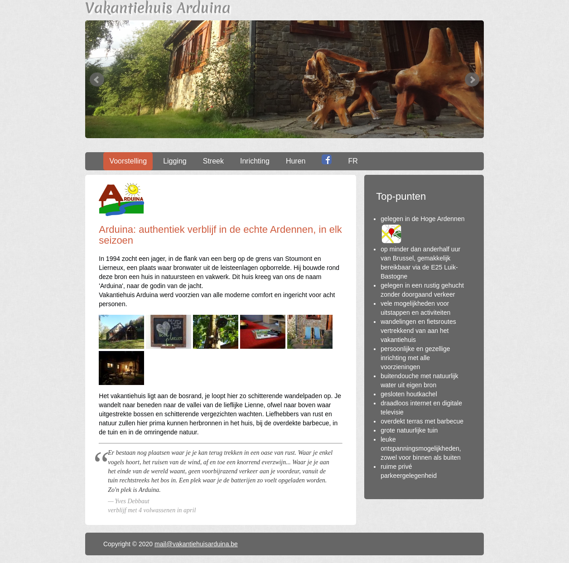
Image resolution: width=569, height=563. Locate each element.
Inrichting (255, 161)
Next (472, 79)
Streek (213, 161)
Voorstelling (128, 161)
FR (352, 161)
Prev (97, 79)
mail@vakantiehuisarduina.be (196, 544)
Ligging (175, 161)
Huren (296, 161)
